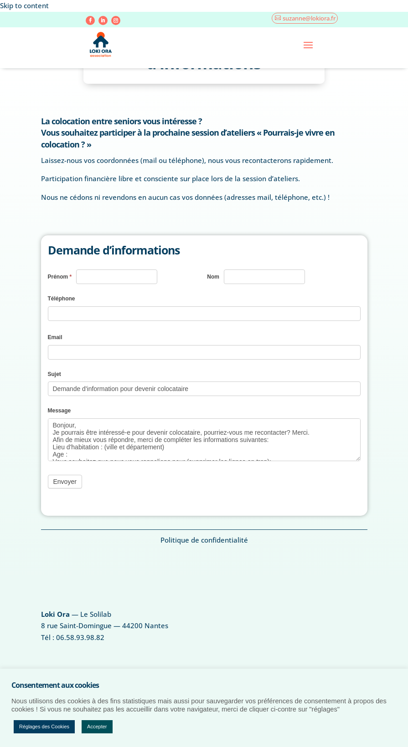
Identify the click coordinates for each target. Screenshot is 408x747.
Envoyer (65, 481)
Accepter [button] (97, 726)
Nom (213, 277)
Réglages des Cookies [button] (44, 726)
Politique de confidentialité (204, 539)
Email (55, 337)
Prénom (60, 277)
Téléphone (61, 298)
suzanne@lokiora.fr (309, 18)
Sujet (54, 374)
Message (59, 410)
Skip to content (24, 5)
